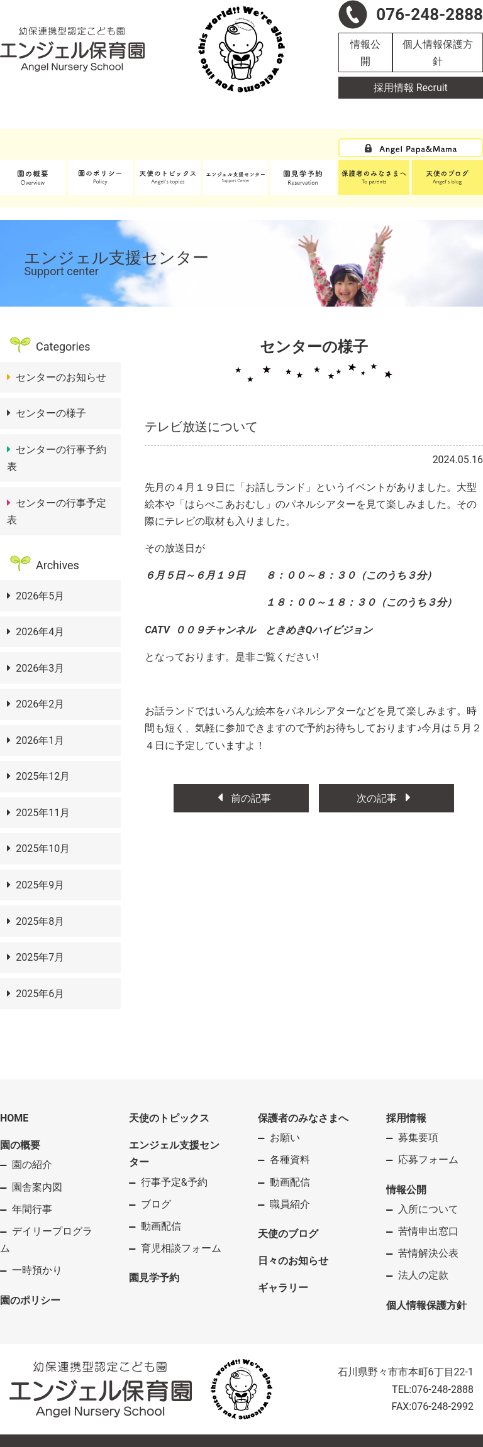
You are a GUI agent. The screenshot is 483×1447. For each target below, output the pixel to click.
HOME (14, 1118)
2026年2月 (40, 704)
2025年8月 (40, 921)
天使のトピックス (169, 1118)
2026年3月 (40, 668)
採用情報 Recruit (411, 88)
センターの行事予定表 (56, 511)
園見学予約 (154, 1278)
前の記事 (241, 798)
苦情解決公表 (428, 1253)
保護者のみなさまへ (303, 1118)
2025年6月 (40, 994)
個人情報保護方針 (437, 52)
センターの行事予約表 (56, 458)
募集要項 (418, 1138)
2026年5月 (40, 596)
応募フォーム (428, 1160)
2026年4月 (40, 632)
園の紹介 (32, 1165)
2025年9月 (40, 885)
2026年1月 (40, 740)
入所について (428, 1209)
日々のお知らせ (293, 1261)
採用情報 (406, 1118)
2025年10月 (43, 849)
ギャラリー (283, 1288)
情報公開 (365, 52)
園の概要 (20, 1145)
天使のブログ (288, 1234)
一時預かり (37, 1270)
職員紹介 (290, 1204)
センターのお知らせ (61, 377)
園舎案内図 (37, 1187)
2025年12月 (43, 776)
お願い (285, 1138)
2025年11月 (43, 813)
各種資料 (290, 1160)
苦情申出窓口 (428, 1231)
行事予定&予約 (174, 1182)
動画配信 (161, 1226)
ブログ (156, 1204)
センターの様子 (51, 413)
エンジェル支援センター (174, 1153)
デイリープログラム (46, 1239)
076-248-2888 (442, 1389)
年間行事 (32, 1209)
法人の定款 (423, 1275)
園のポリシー (30, 1300)
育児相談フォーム (181, 1248)
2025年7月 (40, 957)
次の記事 (386, 798)
